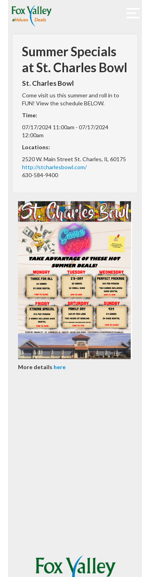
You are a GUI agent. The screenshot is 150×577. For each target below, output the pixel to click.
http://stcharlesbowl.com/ (54, 167)
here (60, 367)
